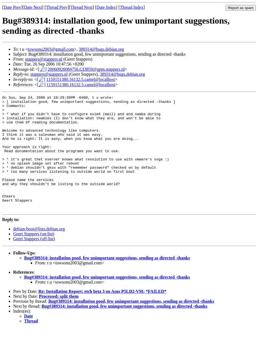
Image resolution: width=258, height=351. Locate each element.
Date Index (106, 7)
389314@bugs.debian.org (101, 49)
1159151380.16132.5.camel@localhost (80, 79)
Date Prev (12, 7)
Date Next (33, 7)
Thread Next (81, 7)
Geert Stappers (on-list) (33, 256)
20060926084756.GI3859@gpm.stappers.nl (86, 69)
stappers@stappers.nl (43, 59)
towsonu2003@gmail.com (51, 49)
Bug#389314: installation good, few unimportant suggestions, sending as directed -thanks (107, 281)
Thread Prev (56, 7)
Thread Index (131, 7)
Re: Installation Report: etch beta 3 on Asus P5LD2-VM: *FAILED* (102, 314)
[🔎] (42, 69)
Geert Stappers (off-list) (34, 261)
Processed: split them (59, 319)
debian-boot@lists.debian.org (39, 252)
